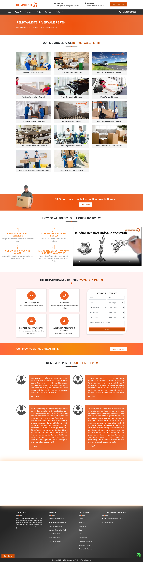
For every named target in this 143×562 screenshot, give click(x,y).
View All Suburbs (118, 349)
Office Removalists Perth (56, 526)
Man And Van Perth (54, 541)
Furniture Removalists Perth (57, 522)
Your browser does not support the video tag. (107, 246)
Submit (106, 329)
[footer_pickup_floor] (116, 312)
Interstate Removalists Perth (57, 530)
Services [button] (28, 12)
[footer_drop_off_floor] (116, 317)
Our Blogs (48, 12)
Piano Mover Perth (54, 534)
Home (9, 12)
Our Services (83, 537)
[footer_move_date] (116, 302)
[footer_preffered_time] (97, 307)
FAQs (39, 12)
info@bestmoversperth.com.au (68, 6)
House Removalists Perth (56, 518)
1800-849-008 (107, 522)
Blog (80, 530)
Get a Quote (86, 204)
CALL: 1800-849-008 (127, 12)
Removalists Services (85, 549)
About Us (18, 12)
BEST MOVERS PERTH (23, 27)
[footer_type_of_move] (116, 307)
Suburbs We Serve (84, 545)
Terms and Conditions (85, 541)
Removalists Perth (54, 537)
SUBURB (35, 27)
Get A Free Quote (118, 4)
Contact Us (59, 12)
